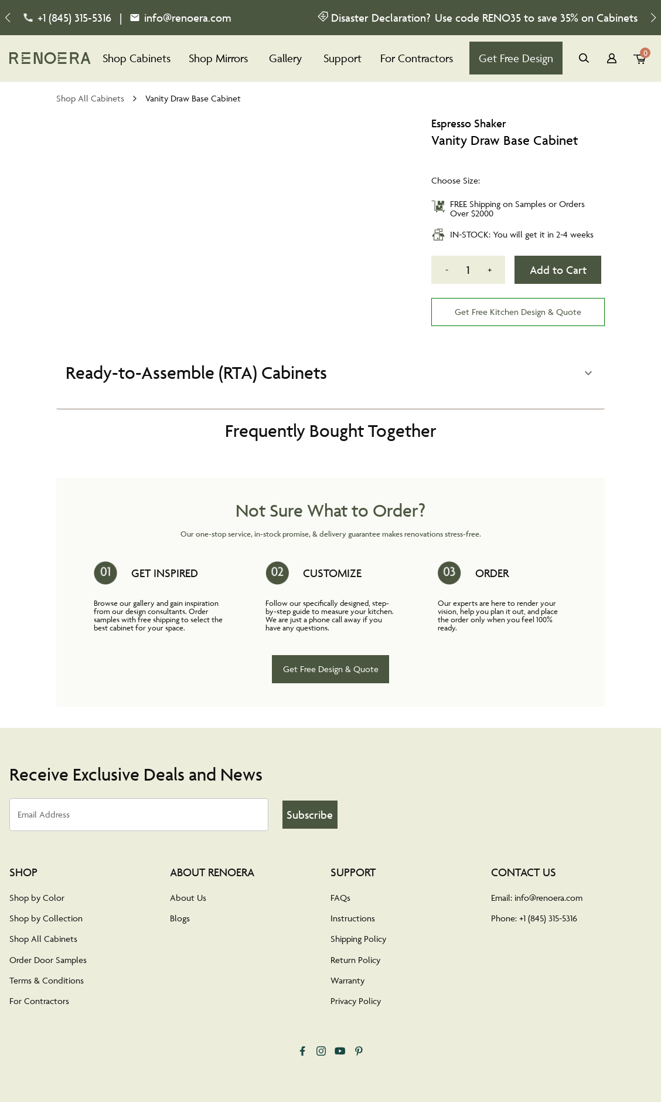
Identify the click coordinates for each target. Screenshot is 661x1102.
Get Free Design (516, 58)
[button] (330, 373)
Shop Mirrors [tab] (218, 58)
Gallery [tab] (285, 58)
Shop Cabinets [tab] (137, 58)
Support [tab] (342, 58)
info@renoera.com (187, 17)
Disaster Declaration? (380, 18)
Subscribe (310, 815)
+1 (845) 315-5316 (74, 17)
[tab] (50, 58)
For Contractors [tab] (416, 58)
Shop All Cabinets (90, 98)
